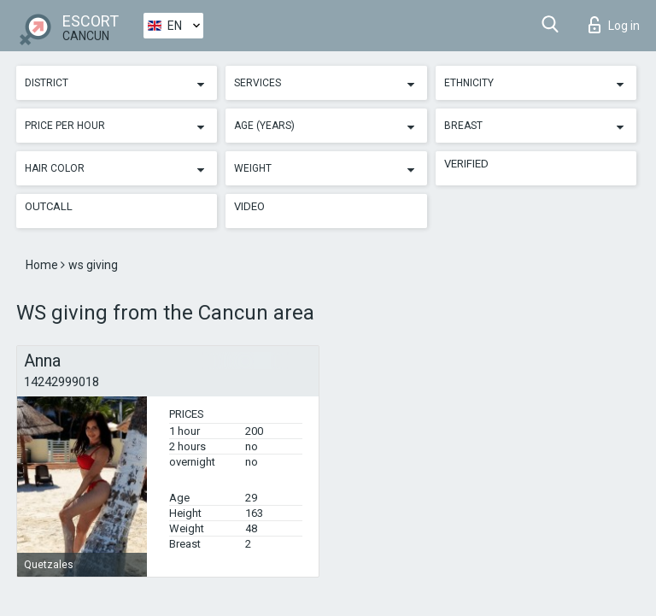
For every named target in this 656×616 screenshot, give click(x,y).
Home (43, 265)
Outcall (49, 206)
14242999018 (61, 382)
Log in (614, 24)
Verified (466, 163)
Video (249, 206)
